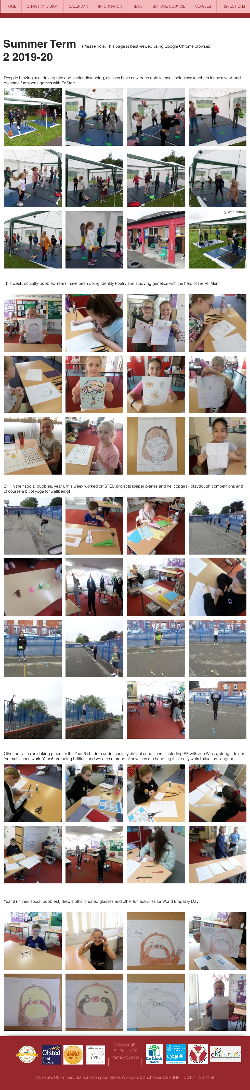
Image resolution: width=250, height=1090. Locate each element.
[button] (110, 6)
